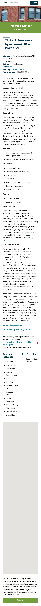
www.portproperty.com (13, 325)
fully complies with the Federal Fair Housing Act (17, 343)
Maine (9, 67)
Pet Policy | (21, 329)
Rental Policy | (9, 329)
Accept (20, 600)
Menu (35, 3)
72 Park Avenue (17, 69)
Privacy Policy (19, 589)
